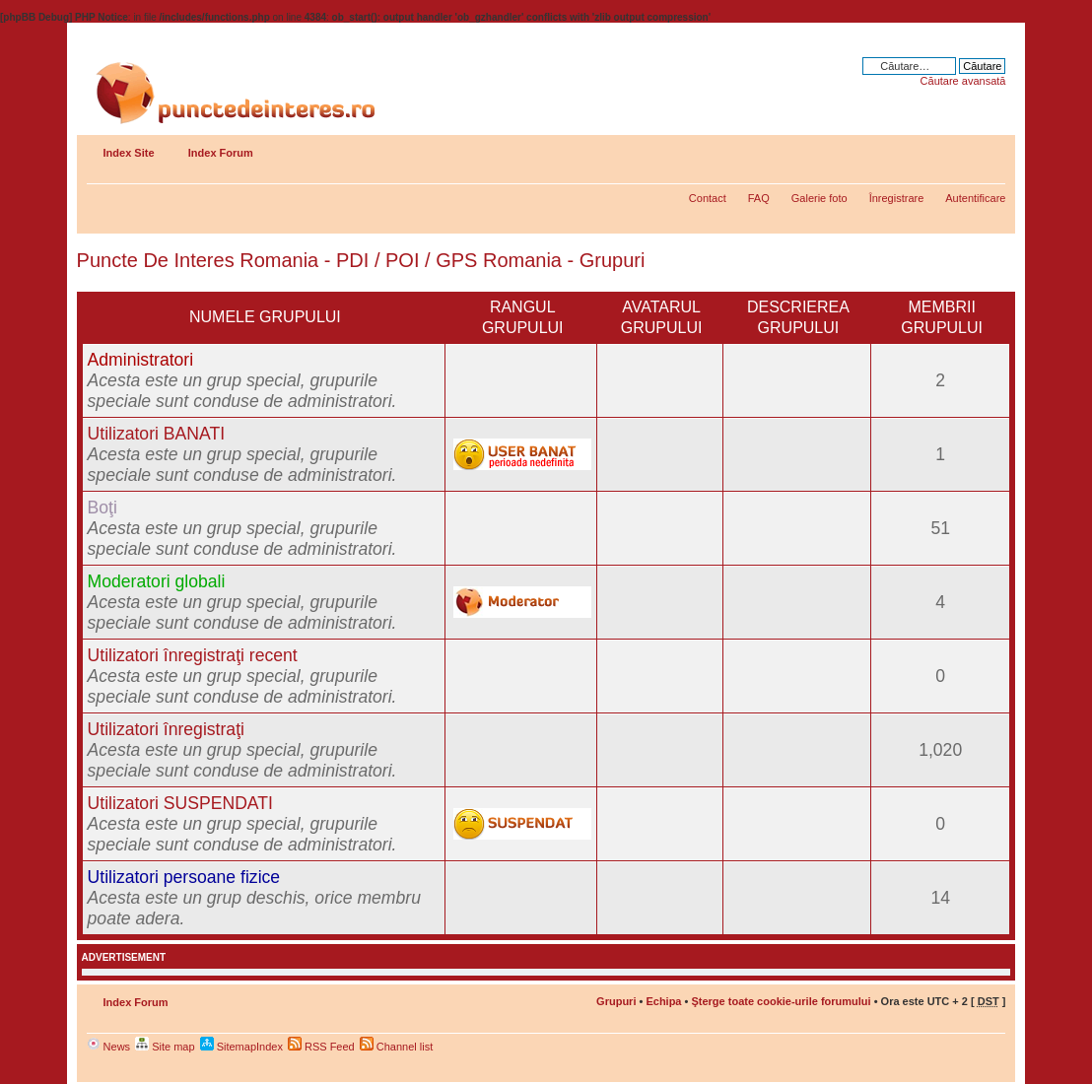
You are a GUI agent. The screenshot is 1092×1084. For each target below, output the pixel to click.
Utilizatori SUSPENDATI (180, 803)
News (109, 1046)
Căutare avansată (963, 81)
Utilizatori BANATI (156, 433)
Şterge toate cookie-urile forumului (780, 1001)
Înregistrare (896, 198)
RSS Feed (321, 1046)
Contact (707, 198)
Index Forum (220, 153)
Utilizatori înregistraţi (166, 729)
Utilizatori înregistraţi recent (193, 655)
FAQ (759, 198)
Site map (164, 1046)
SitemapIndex (241, 1046)
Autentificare (975, 198)
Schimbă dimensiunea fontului (991, 149)
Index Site (129, 153)
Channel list (397, 1046)
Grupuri (616, 1001)
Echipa (663, 1001)
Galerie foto (819, 198)
